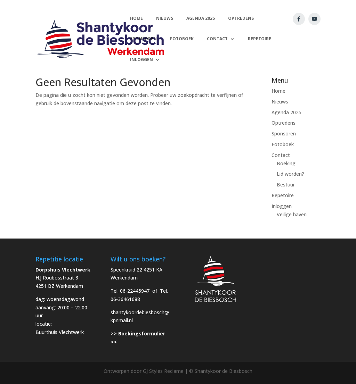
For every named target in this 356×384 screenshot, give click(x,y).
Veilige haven (292, 214)
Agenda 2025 (286, 112)
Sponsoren (284, 133)
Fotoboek (283, 144)
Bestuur (286, 184)
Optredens (284, 122)
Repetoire (283, 195)
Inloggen (282, 206)
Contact (281, 155)
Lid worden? (290, 173)
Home (278, 90)
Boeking (286, 163)
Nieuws (280, 101)
